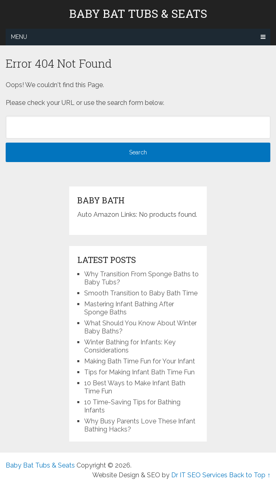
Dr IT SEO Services (199, 475)
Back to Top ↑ (249, 475)
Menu (19, 37)
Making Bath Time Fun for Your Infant (139, 361)
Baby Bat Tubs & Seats (138, 13)
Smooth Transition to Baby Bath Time (140, 293)
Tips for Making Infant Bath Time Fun (139, 372)
